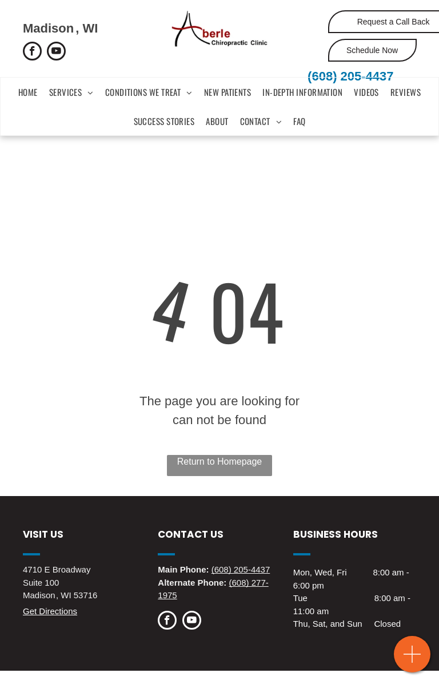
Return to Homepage (219, 461)
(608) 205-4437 (350, 76)
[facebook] (32, 52)
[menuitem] (28, 92)
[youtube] (56, 52)
